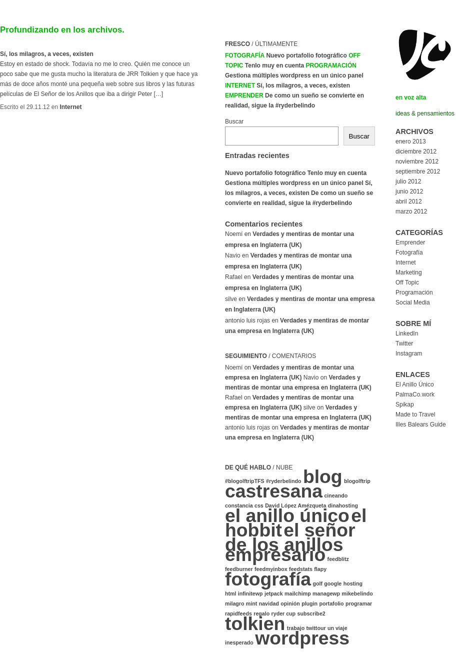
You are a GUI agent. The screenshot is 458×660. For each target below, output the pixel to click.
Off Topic (407, 282)
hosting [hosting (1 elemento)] (353, 583)
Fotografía (244, 55)
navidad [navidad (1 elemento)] (269, 603)
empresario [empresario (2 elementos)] (275, 554)
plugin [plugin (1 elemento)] (310, 603)
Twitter (404, 343)
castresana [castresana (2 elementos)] (273, 491)
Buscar (234, 121)
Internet (71, 107)
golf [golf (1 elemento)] (317, 583)
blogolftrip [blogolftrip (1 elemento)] (357, 481)
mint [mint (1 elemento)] (252, 603)
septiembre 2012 (418, 171)
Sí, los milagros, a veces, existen (47, 54)
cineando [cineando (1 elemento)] (336, 495)
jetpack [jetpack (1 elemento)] (273, 593)
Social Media (413, 302)
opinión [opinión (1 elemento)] (290, 603)
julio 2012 (408, 181)
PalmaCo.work (415, 394)
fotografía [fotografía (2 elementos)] (268, 579)
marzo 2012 (411, 211)
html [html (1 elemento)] (230, 593)
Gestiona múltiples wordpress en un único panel (294, 75)
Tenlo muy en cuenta (274, 65)
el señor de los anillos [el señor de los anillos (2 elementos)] (290, 537)
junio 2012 (409, 191)
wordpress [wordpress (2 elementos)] (302, 638)
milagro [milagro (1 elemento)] (234, 603)
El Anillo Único (415, 384)
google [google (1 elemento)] (333, 583)
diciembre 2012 (416, 151)
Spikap (405, 404)
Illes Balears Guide (421, 424)
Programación (331, 65)
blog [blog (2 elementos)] (322, 476)
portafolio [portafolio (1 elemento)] (331, 603)
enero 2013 (411, 141)
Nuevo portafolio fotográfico (306, 55)
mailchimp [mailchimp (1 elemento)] (297, 593)
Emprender (244, 95)
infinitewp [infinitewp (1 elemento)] (250, 593)
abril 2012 (409, 201)
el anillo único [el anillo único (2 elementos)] (287, 515)
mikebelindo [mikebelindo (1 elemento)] (357, 593)
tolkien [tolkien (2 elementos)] (255, 623)
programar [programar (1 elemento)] (359, 603)
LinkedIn (407, 333)
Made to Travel (415, 414)
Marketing (409, 272)
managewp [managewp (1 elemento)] (326, 593)
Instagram (409, 353)
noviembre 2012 (417, 161)
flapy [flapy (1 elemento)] (320, 569)
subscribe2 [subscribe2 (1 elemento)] (311, 613)
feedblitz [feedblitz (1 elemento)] (338, 559)
